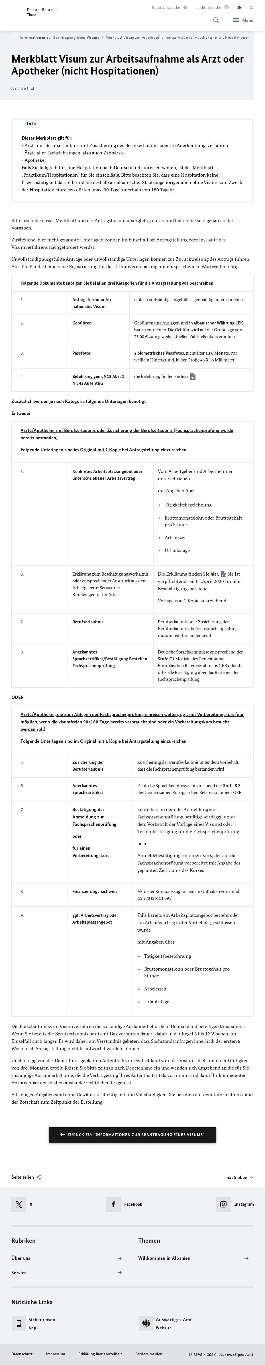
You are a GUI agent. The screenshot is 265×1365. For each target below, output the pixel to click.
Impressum (55, 1354)
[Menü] (242, 20)
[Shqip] (251, 8)
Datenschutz (21, 1354)
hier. (215, 574)
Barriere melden (148, 1354)
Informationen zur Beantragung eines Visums (61, 37)
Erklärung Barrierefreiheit (100, 1354)
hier (184, 376)
